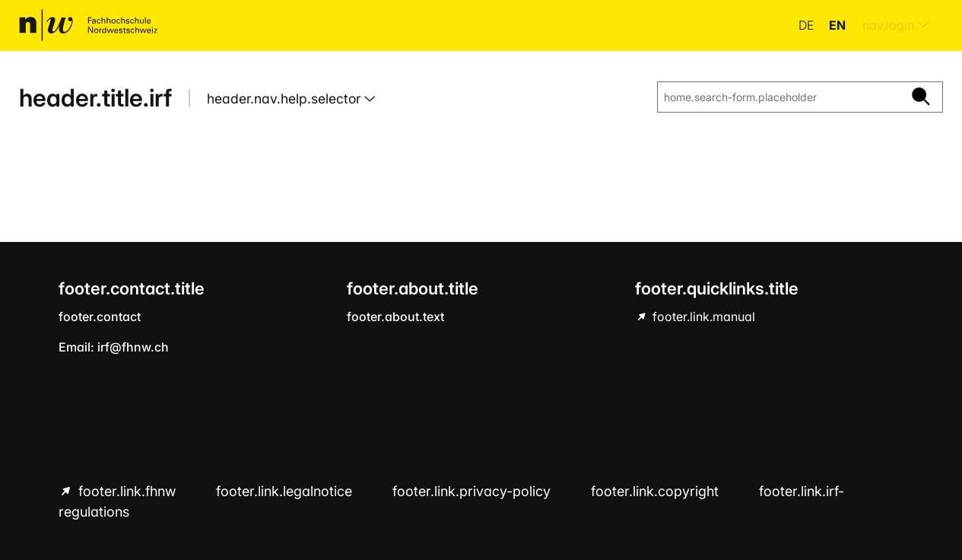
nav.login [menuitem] (895, 25)
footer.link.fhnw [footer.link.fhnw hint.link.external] (127, 491)
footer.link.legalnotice (286, 491)
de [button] (807, 25)
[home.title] (88, 25)
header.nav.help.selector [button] (285, 99)
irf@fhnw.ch (133, 347)
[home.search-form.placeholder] (778, 97)
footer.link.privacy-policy (473, 491)
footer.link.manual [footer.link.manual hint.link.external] (702, 316)
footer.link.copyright (656, 491)
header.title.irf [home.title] (95, 98)
